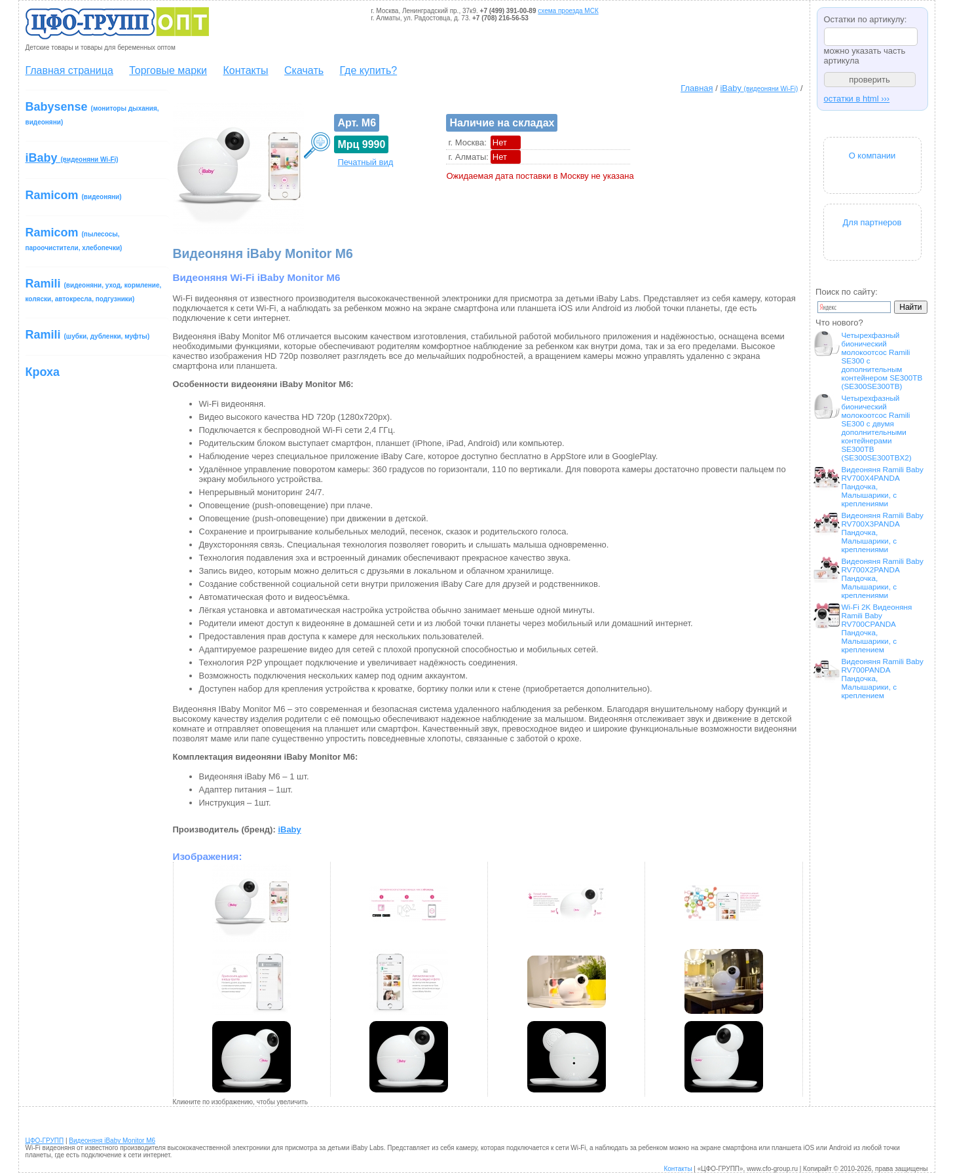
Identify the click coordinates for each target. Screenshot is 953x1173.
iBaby (759, 88)
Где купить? (369, 70)
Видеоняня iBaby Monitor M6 (112, 1140)
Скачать (304, 70)
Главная (697, 88)
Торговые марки (168, 70)
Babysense (92, 113)
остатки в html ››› (857, 98)
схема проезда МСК (568, 10)
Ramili (94, 290)
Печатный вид (365, 162)
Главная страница (69, 70)
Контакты (246, 70)
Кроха (43, 372)
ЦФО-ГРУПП (45, 1140)
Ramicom (74, 195)
